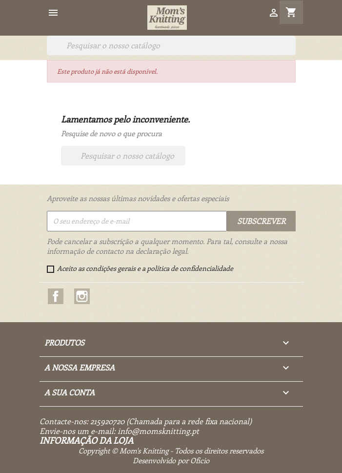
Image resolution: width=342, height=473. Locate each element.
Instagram (82, 296)
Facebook (55, 296)
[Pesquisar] (171, 45)
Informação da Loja (86, 440)
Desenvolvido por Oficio (171, 460)
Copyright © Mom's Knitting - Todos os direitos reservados (171, 450)
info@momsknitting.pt (158, 431)
